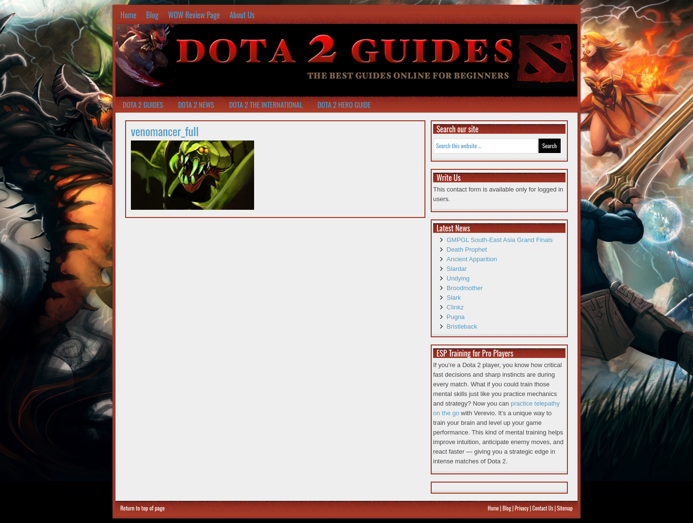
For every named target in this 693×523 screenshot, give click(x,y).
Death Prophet (467, 249)
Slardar (457, 268)
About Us (242, 15)
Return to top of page (142, 508)
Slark (454, 297)
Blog (152, 15)
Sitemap (565, 508)
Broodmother (465, 288)
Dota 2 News (196, 104)
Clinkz (455, 307)
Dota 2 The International (266, 104)
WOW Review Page (194, 15)
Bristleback (462, 326)
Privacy (522, 508)
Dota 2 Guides (143, 104)
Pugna (456, 316)
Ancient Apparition (472, 259)
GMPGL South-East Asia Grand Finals (500, 239)
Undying (458, 278)
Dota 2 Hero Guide (344, 104)
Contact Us (542, 508)
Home (128, 15)
